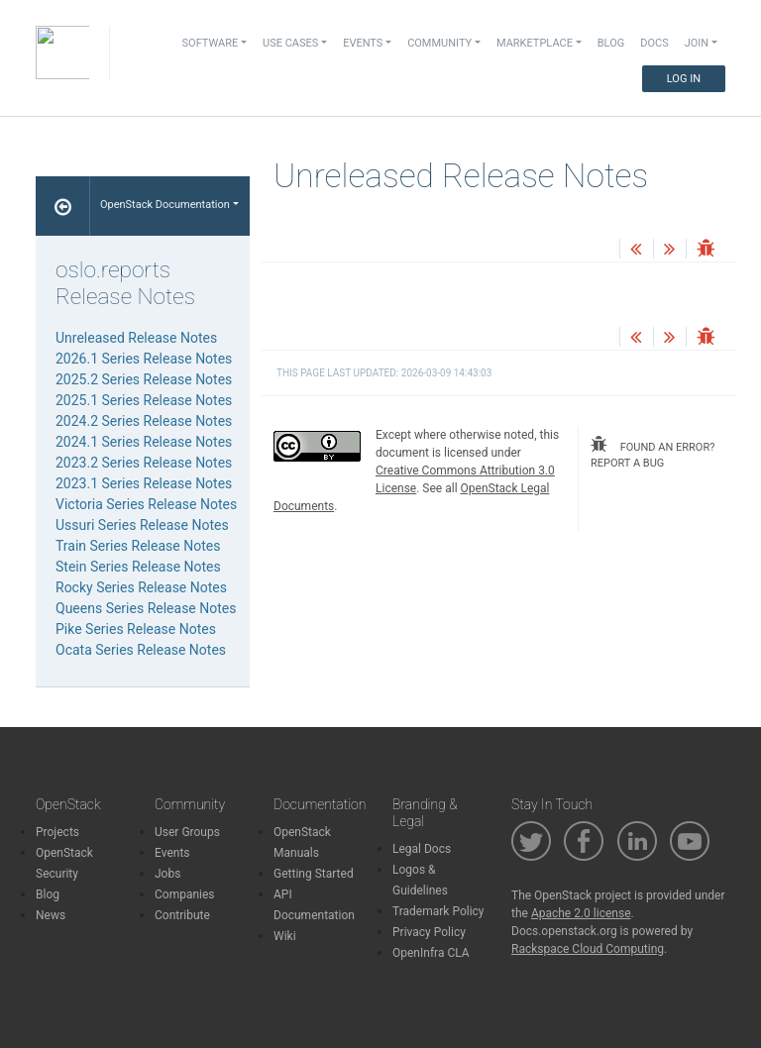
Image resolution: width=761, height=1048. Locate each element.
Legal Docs (421, 849)
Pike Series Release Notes (135, 629)
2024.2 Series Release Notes (143, 421)
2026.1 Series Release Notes (143, 359)
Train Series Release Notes (137, 546)
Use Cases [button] (290, 43)
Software (210, 43)
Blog (611, 43)
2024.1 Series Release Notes (143, 442)
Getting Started (313, 874)
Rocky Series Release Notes (141, 587)
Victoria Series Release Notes (146, 504)
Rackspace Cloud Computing (587, 949)
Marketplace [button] (534, 43)
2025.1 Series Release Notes (143, 400)
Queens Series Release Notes (145, 608)
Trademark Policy (438, 911)
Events (172, 853)
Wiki (284, 936)
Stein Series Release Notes (138, 567)
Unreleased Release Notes (136, 338)
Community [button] (439, 43)
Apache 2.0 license (581, 913)
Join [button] (696, 43)
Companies (185, 894)
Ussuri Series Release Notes (142, 525)
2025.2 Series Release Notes (143, 379)
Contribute (182, 915)
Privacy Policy (429, 932)
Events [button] (362, 43)
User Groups (187, 832)
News (50, 915)
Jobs (167, 874)
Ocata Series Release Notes (140, 650)
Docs (654, 43)
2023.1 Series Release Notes (143, 483)
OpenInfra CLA (431, 953)
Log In (684, 78)
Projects (57, 832)
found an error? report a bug (652, 453)
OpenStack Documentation (165, 204)
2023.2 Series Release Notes (143, 463)
